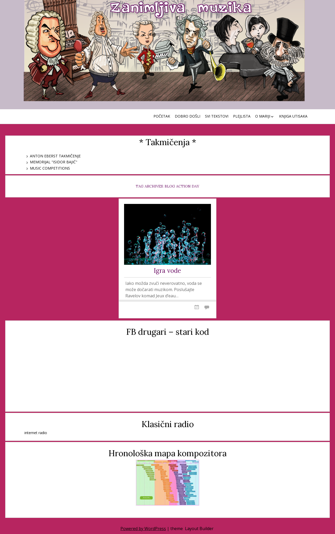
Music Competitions (50, 168)
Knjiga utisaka (293, 116)
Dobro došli (187, 116)
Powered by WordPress (143, 528)
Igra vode (167, 271)
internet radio (35, 432)
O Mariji (262, 116)
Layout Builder (199, 528)
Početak (161, 116)
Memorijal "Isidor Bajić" (53, 161)
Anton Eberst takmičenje (55, 155)
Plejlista (241, 116)
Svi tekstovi (216, 116)
